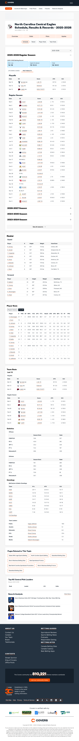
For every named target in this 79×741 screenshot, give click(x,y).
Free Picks (33, 8)
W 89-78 (39, 141)
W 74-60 (39, 109)
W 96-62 (39, 159)
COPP (24, 123)
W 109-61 (40, 173)
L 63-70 (39, 82)
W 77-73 (39, 105)
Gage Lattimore (32, 523)
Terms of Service (28, 700)
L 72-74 (39, 156)
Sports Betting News (49, 635)
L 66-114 (39, 201)
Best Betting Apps (48, 651)
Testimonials (10, 642)
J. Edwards (10, 262)
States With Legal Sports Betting (18, 555)
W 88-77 (39, 145)
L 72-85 (39, 116)
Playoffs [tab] (21, 309)
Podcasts (44, 637)
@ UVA (24, 197)
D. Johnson (10, 266)
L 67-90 (39, 152)
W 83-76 (40, 89)
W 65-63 (39, 134)
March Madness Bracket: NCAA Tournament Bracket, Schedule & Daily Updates (37, 606)
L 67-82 (39, 176)
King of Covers (11, 660)
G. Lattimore (12, 358)
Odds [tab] (31, 36)
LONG (24, 156)
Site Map (8, 700)
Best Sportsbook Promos (37, 560)
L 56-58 (39, 123)
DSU (22, 86)
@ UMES (24, 105)
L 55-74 (39, 180)
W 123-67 (40, 184)
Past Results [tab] (27, 70)
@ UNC (24, 187)
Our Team (8, 637)
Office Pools (9, 662)
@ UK (23, 163)
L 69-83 (39, 138)
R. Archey (10, 246)
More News (67, 594)
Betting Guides (48, 628)
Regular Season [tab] (12, 309)
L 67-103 (40, 162)
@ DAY (24, 180)
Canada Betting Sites (49, 646)
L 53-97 (39, 187)
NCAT (24, 166)
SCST (24, 102)
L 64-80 (39, 102)
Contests (10, 653)
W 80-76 (39, 120)
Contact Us (9, 632)
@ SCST (24, 116)
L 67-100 (40, 112)
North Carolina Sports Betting (39, 555)
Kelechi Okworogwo (33, 540)
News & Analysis (57, 8)
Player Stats (42, 42)
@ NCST (24, 201)
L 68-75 (39, 130)
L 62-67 (39, 170)
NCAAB (8, 8)
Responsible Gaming (48, 640)
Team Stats (53, 42)
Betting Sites (48, 642)
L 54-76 (39, 194)
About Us (9, 628)
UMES (23, 89)
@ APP (24, 194)
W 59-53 (39, 85)
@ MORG (24, 141)
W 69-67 (39, 148)
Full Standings (13, 515)
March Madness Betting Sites (17, 560)
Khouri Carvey (32, 530)
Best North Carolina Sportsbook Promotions (21, 565)
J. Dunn (9, 288)
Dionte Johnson (32, 527)
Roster (34, 42)
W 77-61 (39, 190)
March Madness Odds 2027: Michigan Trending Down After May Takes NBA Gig (37, 598)
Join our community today (39, 680)
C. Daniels (10, 256)
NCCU (10, 496)
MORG (24, 120)
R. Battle (11, 339)
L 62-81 (39, 197)
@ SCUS (24, 177)
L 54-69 (39, 166)
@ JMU (24, 170)
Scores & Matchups (20, 8)
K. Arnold (9, 250)
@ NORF (24, 130)
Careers (8, 635)
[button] (70, 55)
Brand (7, 640)
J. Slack (9, 269)
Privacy (19, 700)
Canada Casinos (47, 649)
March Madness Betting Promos (47, 565)
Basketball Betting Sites (58, 555)
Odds (40, 8)
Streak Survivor (11, 658)
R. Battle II (10, 282)
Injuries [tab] (64, 36)
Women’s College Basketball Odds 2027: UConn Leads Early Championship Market (38, 614)
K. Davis (9, 259)
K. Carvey (10, 285)
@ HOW (23, 82)
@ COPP (24, 145)
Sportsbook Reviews (49, 632)
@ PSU (24, 152)
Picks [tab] (47, 36)
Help (14, 700)
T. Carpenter (10, 253)
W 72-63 (39, 127)
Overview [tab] (15, 36)
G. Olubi (9, 295)
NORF (24, 149)
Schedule (25, 42)
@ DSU (24, 109)
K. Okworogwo (11, 291)
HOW (23, 138)
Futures (47, 8)
